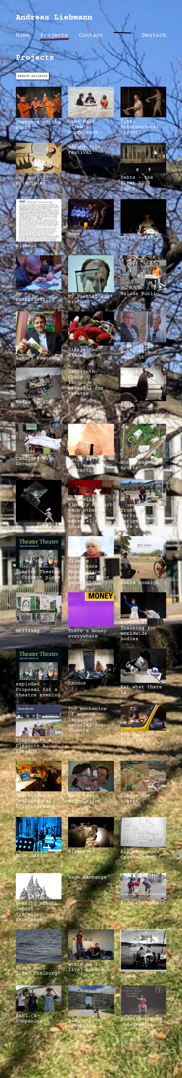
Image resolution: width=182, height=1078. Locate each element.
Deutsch (154, 35)
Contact (91, 35)
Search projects (32, 76)
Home (23, 35)
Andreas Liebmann (54, 17)
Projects (54, 35)
